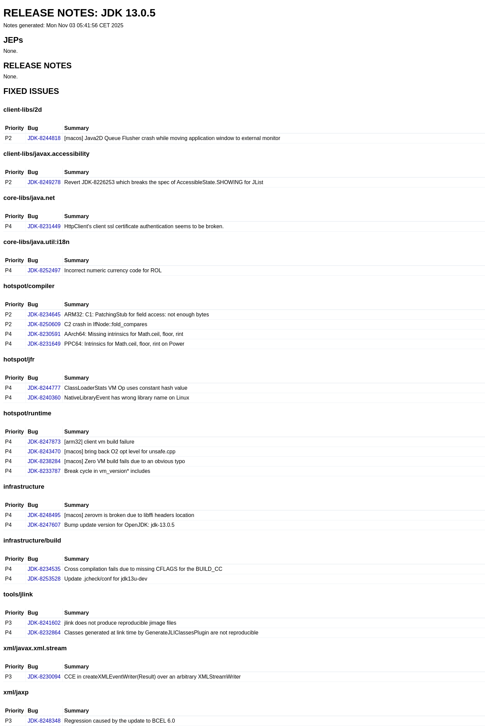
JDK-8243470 (44, 451)
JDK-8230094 (44, 677)
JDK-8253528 (44, 579)
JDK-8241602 (44, 623)
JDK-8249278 (44, 182)
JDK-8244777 (44, 388)
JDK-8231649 (44, 344)
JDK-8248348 (44, 721)
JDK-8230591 (44, 334)
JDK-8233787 (44, 471)
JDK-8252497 (44, 270)
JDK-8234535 (44, 569)
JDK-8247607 (44, 525)
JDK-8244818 (44, 138)
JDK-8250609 (44, 324)
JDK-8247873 (44, 442)
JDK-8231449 (44, 226)
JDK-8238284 (44, 461)
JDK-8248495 (44, 515)
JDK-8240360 (44, 398)
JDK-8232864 (44, 632)
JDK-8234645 (44, 314)
